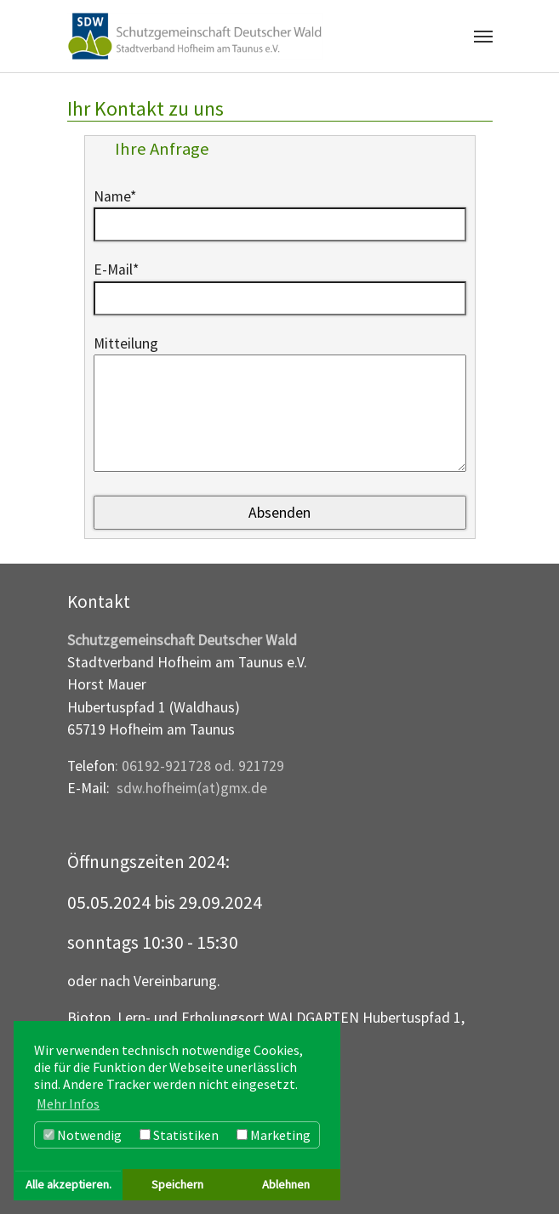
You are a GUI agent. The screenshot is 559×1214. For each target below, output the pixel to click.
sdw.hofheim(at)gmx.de (192, 788)
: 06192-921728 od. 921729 (199, 766)
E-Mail (116, 269)
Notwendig (82, 1134)
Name (115, 196)
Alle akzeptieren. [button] (68, 1184)
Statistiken (179, 1134)
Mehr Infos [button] (68, 1103)
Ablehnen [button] (286, 1184)
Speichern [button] (177, 1184)
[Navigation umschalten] (483, 36)
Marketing (274, 1134)
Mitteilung (126, 343)
